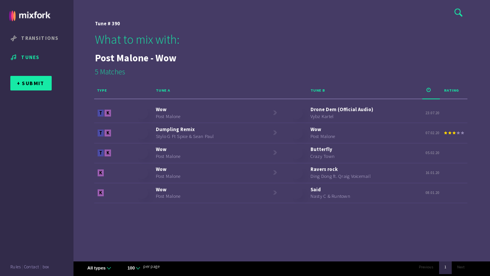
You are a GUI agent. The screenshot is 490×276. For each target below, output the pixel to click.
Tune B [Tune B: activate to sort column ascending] (317, 90)
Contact (31, 266)
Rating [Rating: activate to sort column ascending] (451, 90)
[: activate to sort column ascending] (431, 91)
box (45, 266)
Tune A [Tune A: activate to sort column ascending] (163, 90)
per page (151, 266)
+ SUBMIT (30, 83)
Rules (15, 266)
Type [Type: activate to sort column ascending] (102, 90)
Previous (426, 266)
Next (461, 266)
